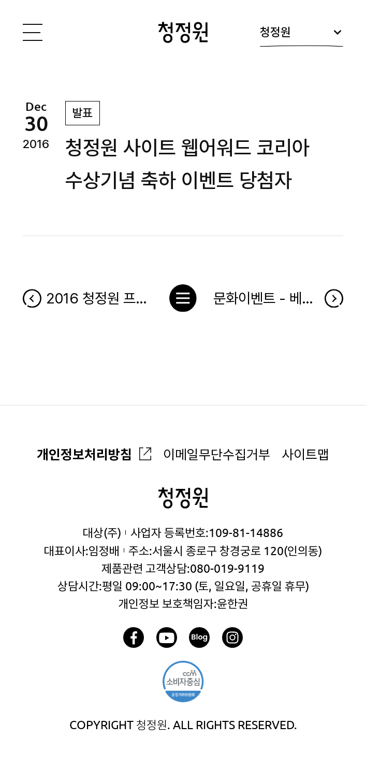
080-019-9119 (227, 568)
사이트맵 (305, 454)
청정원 (301, 36)
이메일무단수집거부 (216, 454)
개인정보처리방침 (84, 454)
